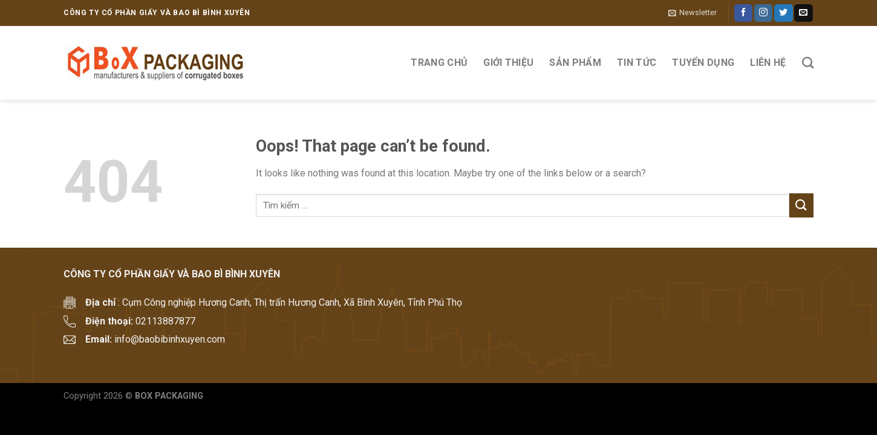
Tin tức (636, 62)
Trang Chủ (439, 62)
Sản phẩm (575, 62)
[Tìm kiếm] (807, 63)
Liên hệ (768, 62)
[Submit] (801, 205)
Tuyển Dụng (703, 62)
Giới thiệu (508, 62)
